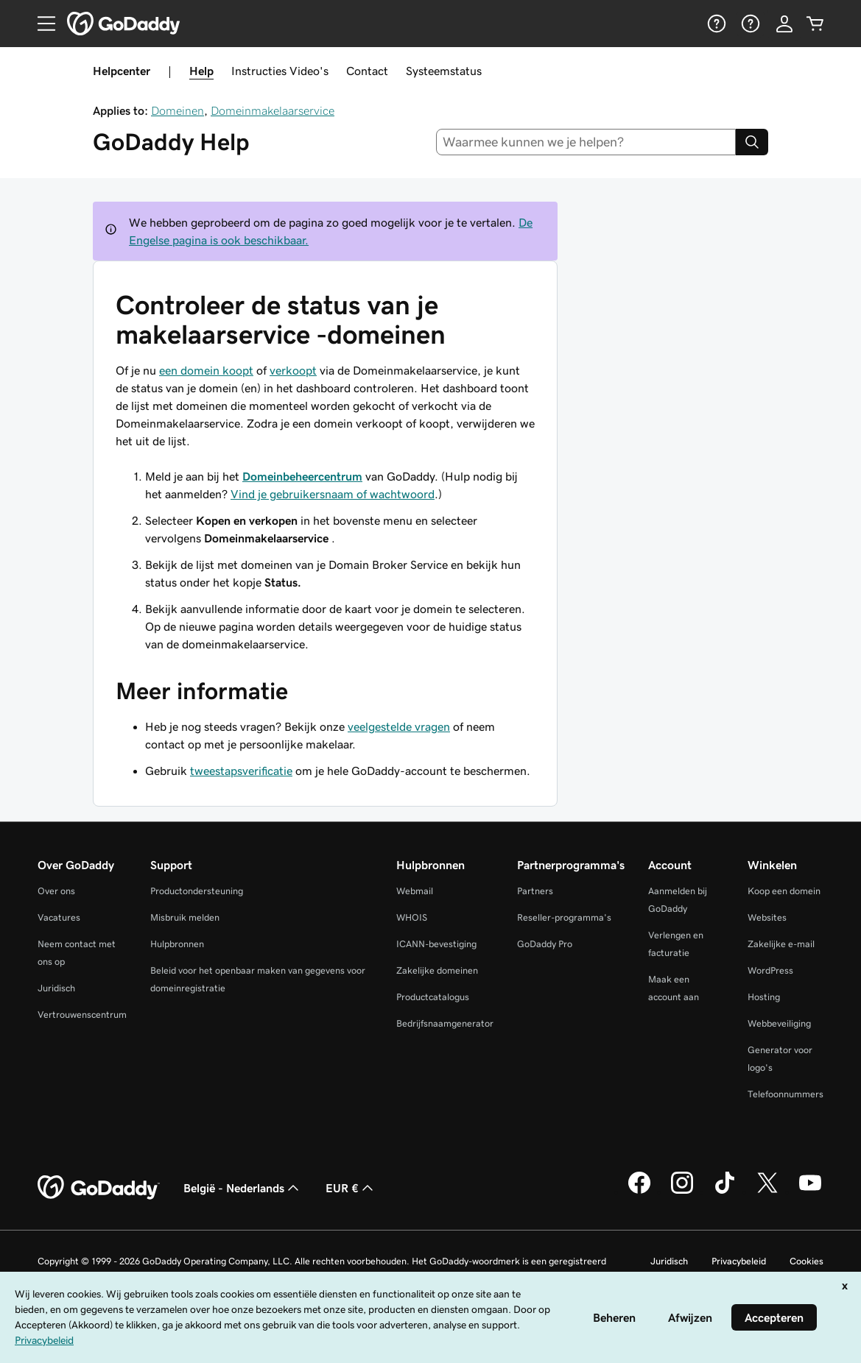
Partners (535, 891)
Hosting (764, 997)
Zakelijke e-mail (781, 944)
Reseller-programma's (564, 917)
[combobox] (586, 142)
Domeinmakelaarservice (272, 110)
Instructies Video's (279, 71)
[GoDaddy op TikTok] (724, 1191)
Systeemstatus (444, 71)
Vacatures (59, 917)
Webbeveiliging (779, 1023)
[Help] (715, 23)
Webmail (414, 891)
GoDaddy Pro (544, 944)
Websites (767, 917)
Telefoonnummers (785, 1094)
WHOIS (411, 917)
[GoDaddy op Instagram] (682, 1191)
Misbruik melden (184, 917)
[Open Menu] (40, 23)
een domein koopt (206, 370)
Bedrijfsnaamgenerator (444, 1023)
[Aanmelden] (784, 23)
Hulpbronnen (177, 944)
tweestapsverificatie (241, 770)
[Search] (752, 142)
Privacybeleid (738, 1261)
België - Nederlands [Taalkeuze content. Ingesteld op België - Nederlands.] (242, 1188)
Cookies (806, 1261)
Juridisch (56, 988)
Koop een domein (784, 891)
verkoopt (293, 370)
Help (201, 71)
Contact (367, 71)
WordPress (770, 970)
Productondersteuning (196, 891)
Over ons (56, 891)
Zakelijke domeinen (437, 970)
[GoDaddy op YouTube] (810, 1191)
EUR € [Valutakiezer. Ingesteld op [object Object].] (351, 1188)
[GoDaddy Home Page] (99, 1187)
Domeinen (177, 110)
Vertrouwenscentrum (82, 1014)
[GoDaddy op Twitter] (767, 1191)
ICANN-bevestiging (436, 944)
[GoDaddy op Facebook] (639, 1191)
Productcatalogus (432, 997)
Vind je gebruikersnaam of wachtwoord (333, 494)
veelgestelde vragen (399, 726)
